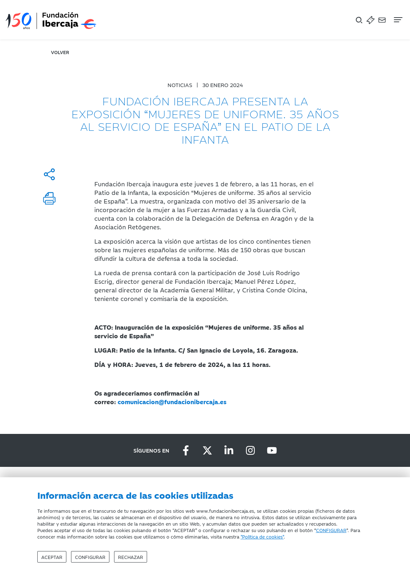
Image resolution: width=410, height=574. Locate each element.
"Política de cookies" (262, 536)
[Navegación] (397, 19)
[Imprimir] (49, 198)
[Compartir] (49, 174)
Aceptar (51, 557)
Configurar (90, 557)
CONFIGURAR (331, 530)
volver (60, 52)
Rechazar (130, 557)
